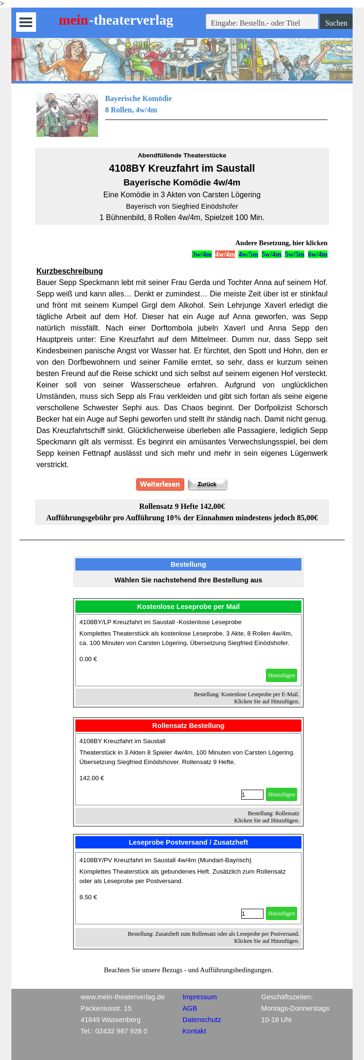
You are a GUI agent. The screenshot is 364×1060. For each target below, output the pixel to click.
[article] (188, 650)
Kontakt (194, 1031)
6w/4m (318, 254)
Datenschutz (201, 1019)
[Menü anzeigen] (26, 22)
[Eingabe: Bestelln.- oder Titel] (262, 23)
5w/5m (295, 254)
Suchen (336, 23)
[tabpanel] (182, 115)
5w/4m (272, 254)
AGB (189, 1008)
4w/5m (248, 254)
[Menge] (252, 795)
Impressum (199, 997)
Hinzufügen (281, 675)
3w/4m (202, 254)
